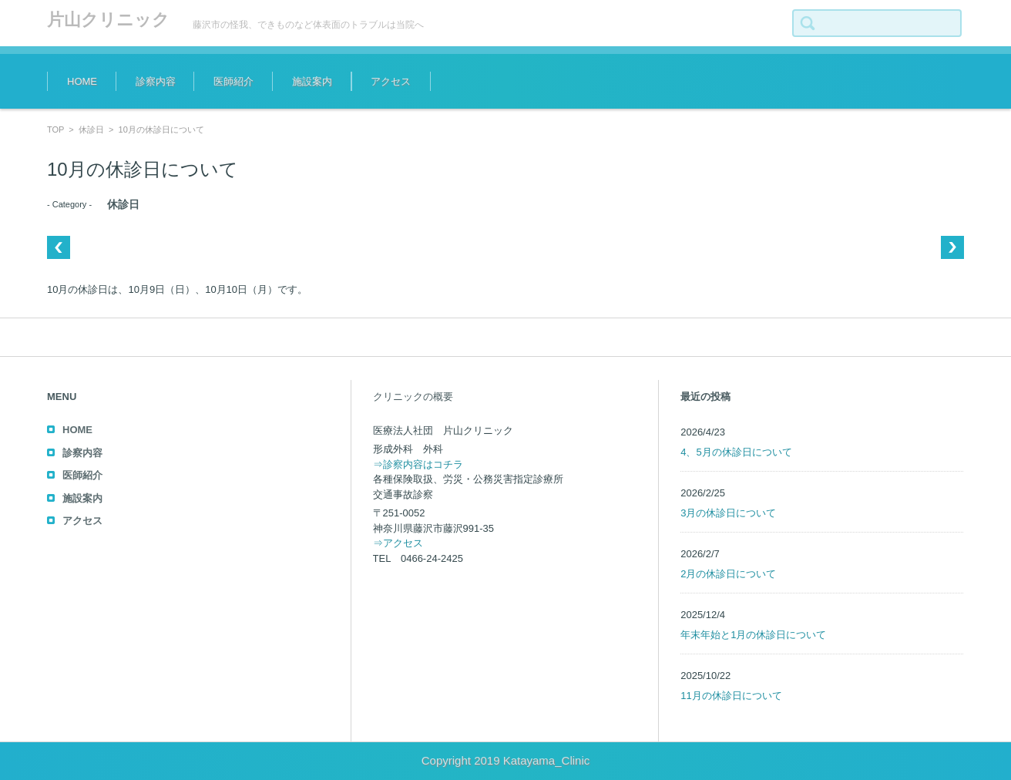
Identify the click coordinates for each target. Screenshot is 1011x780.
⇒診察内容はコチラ (418, 464)
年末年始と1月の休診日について (753, 634)
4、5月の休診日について (735, 452)
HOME (82, 81)
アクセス (391, 81)
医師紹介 (233, 81)
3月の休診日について (728, 513)
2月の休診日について (728, 574)
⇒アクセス (398, 543)
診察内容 (156, 81)
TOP (55, 129)
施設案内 (312, 81)
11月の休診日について (730, 695)
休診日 (91, 129)
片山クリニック (108, 19)
